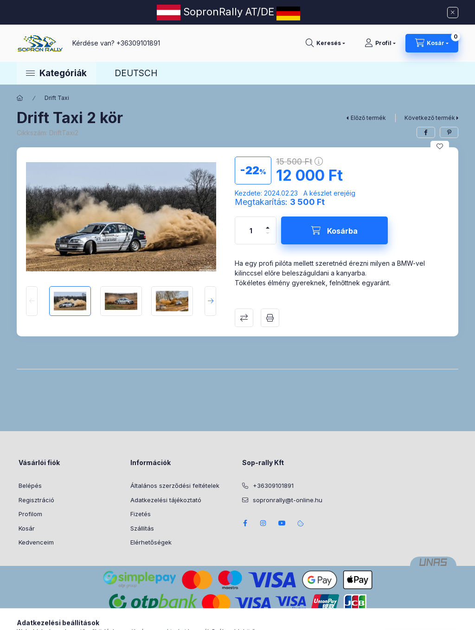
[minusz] (267, 237)
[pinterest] (449, 132)
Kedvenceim (36, 542)
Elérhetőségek (151, 542)
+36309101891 (138, 43)
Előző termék (368, 117)
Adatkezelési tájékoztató (165, 500)
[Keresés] (325, 43)
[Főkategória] (20, 98)
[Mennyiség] (251, 230)
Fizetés (140, 514)
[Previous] (32, 301)
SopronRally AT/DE (227, 12)
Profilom (30, 514)
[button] (56, 73)
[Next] (210, 301)
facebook (245, 523)
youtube (282, 523)
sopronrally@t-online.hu (287, 500)
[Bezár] (452, 12)
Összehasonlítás (244, 317)
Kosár (27, 528)
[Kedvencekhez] (439, 146)
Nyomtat (270, 317)
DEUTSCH (136, 73)
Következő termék (429, 117)
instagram (263, 523)
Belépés (30, 485)
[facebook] (426, 132)
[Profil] (380, 43)
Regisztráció (36, 500)
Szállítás (142, 528)
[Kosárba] (334, 230)
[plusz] (267, 223)
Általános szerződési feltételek (174, 485)
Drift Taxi (57, 97)
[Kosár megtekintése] (431, 43)
